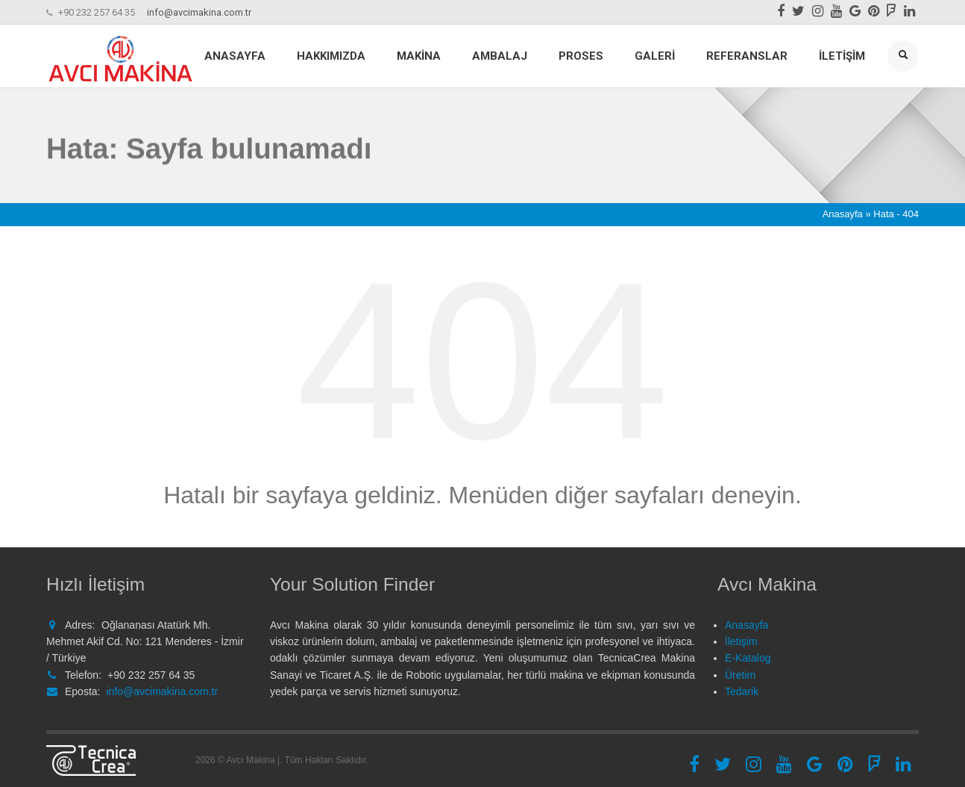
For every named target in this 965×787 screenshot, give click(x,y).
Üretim (740, 675)
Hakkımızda (331, 56)
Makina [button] (419, 56)
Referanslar (747, 56)
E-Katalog (747, 658)
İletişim (842, 56)
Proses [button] (581, 56)
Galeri (655, 56)
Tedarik (741, 691)
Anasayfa (234, 56)
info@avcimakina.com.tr (199, 12)
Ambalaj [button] (499, 56)
